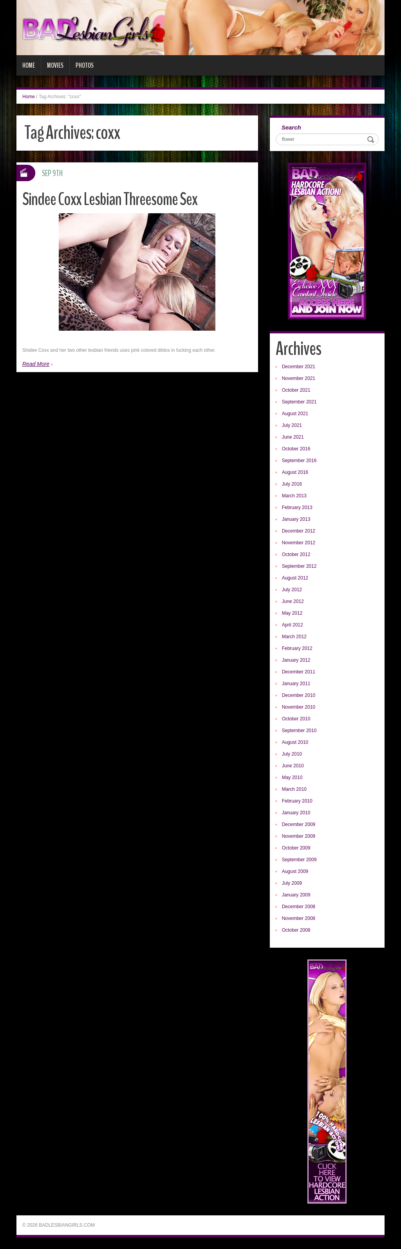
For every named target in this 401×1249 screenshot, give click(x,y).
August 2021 (295, 413)
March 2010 (294, 789)
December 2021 (298, 366)
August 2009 (295, 871)
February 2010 (297, 801)
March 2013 (294, 496)
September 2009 (299, 859)
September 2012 (299, 566)
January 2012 (296, 660)
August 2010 (295, 742)
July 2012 (292, 589)
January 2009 (296, 895)
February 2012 (297, 648)
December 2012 (298, 531)
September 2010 (299, 730)
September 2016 (299, 460)
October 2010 (296, 719)
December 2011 (298, 672)
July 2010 (292, 754)
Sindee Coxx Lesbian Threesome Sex (109, 199)
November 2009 (298, 836)
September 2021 (299, 402)
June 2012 (293, 601)
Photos (85, 65)
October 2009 (296, 848)
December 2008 (298, 906)
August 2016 (295, 472)
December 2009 (298, 824)
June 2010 (293, 765)
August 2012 (295, 578)
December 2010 (298, 695)
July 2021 (292, 425)
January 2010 (296, 812)
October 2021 (296, 390)
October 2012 (296, 554)
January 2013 (296, 519)
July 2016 (292, 484)
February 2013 (297, 507)
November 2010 (298, 707)
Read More (35, 364)
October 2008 (296, 930)
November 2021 (298, 378)
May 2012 (292, 613)
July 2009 (292, 883)
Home (28, 65)
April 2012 (292, 625)
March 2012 (294, 636)
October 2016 (296, 449)
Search (291, 127)
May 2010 (292, 777)
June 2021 (293, 437)
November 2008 (298, 918)
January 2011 (296, 683)
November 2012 (298, 542)
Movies (55, 65)
